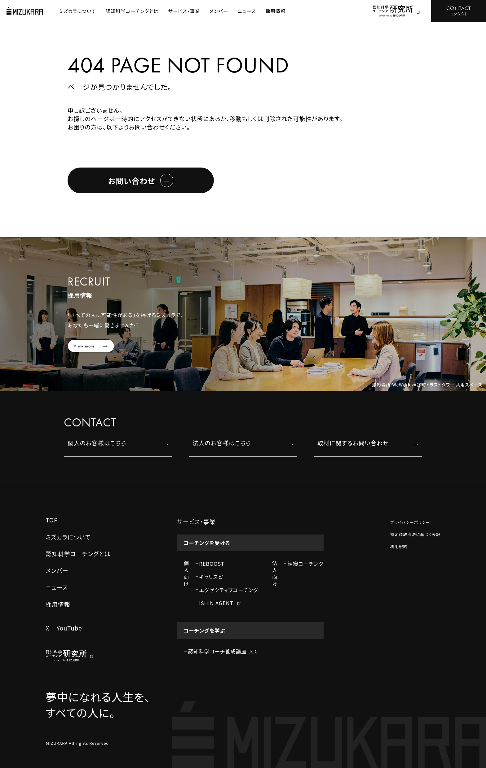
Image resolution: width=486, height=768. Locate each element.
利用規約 (399, 546)
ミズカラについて (77, 10)
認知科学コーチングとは (132, 10)
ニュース (247, 10)
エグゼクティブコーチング (228, 590)
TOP (52, 520)
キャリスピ (211, 576)
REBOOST (211, 563)
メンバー (219, 10)
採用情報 (275, 10)
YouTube (69, 628)
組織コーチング (306, 563)
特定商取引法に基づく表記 (415, 534)
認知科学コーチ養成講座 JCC (223, 651)
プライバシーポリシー (410, 522)
